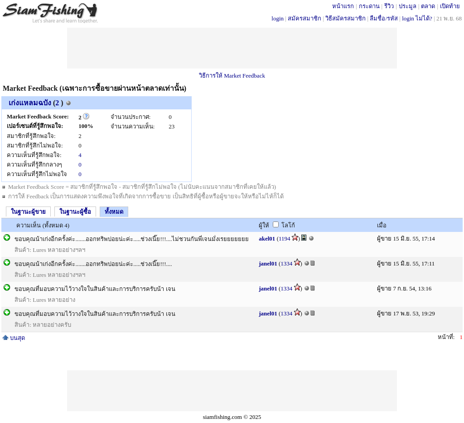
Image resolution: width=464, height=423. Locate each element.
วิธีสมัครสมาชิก (345, 18)
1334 (286, 263)
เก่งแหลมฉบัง (30, 103)
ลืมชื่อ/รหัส (384, 18)
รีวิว (389, 6)
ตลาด (428, 6)
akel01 (267, 238)
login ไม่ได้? (417, 18)
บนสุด (13, 337)
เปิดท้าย (450, 6)
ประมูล (407, 6)
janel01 (268, 263)
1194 (284, 238)
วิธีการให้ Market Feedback (232, 75)
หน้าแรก (343, 6)
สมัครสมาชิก (304, 18)
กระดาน (369, 6)
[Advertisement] (232, 48)
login (277, 18)
